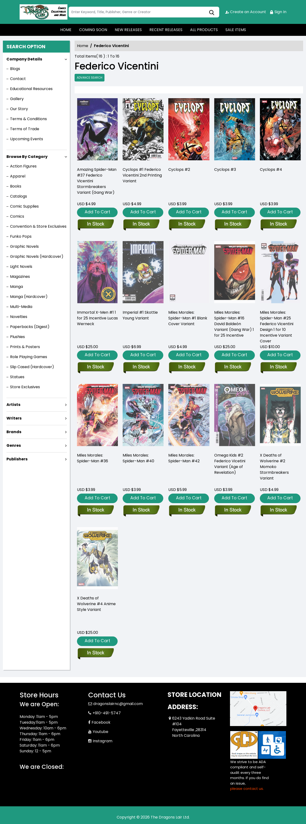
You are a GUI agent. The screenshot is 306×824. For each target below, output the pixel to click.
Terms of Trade (24, 129)
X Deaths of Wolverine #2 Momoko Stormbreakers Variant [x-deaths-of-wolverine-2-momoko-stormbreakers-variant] (274, 466)
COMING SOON (93, 29)
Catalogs (18, 196)
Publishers (16, 459)
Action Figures (23, 166)
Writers (14, 418)
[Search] (144, 12)
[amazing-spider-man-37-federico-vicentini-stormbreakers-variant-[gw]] (97, 130)
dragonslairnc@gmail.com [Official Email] (118, 703)
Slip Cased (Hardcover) (32, 367)
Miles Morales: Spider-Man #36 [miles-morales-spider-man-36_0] (92, 458)
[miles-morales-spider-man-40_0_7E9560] (141, 510)
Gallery (17, 99)
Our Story (19, 109)
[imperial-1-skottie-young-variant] (141, 367)
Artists (13, 404)
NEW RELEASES (128, 29)
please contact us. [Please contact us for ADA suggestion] (247, 788)
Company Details (24, 59)
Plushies (17, 336)
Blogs (15, 68)
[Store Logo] (43, 12)
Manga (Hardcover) (29, 296)
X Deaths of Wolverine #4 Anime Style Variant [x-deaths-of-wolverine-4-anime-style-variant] (96, 603)
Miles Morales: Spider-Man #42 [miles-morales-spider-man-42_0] (184, 458)
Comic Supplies (24, 206)
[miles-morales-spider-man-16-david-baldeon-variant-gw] (232, 367)
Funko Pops (21, 236)
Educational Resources (31, 89)
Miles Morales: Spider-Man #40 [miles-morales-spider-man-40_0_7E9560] (138, 458)
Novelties (18, 316)
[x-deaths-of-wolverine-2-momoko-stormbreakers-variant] (278, 510)
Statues (17, 377)
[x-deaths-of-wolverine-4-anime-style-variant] (95, 653)
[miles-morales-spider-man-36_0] (95, 510)
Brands (13, 432)
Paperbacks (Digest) (29, 326)
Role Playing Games (28, 357)
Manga (16, 286)
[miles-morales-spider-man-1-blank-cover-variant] (186, 367)
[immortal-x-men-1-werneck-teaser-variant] (95, 367)
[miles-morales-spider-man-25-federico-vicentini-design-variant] (278, 367)
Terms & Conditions (28, 119)
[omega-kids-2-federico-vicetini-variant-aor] (232, 510)
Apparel (17, 176)
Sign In (278, 12)
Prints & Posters (25, 347)
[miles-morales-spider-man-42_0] (186, 510)
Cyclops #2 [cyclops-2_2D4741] (179, 169)
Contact (18, 78)
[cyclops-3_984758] (234, 130)
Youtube (100, 731)
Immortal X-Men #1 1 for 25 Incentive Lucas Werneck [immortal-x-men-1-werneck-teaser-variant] (97, 318)
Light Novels (21, 266)
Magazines (20, 276)
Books (15, 186)
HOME (65, 29)
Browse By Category (27, 156)
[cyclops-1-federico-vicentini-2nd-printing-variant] (143, 130)
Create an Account (245, 12)
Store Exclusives (25, 387)
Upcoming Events (26, 139)
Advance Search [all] (89, 77)
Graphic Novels (24, 246)
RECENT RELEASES (165, 29)
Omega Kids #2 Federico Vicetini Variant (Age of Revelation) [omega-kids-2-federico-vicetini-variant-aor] (229, 463)
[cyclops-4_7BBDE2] (280, 130)
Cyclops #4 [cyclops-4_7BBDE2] (271, 169)
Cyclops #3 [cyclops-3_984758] (225, 169)
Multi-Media (21, 306)
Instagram (102, 741)
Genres (13, 445)
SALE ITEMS (235, 29)
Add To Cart (97, 212)
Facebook (101, 722)
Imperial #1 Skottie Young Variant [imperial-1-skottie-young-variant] (140, 315)
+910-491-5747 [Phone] (107, 713)
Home (82, 45)
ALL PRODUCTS (204, 29)
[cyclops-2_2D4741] (188, 130)
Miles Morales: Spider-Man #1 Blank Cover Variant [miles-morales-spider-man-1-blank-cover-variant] (187, 318)
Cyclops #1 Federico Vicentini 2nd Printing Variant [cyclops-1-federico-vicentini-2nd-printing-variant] (142, 175)
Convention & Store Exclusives (38, 226)
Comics (17, 216)
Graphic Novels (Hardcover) (36, 256)
